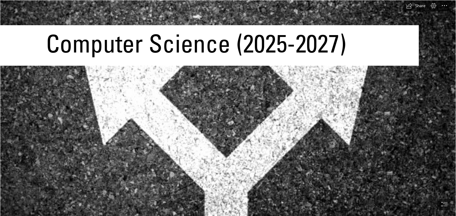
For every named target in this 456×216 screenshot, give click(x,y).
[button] (416, 5)
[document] (228, 108)
